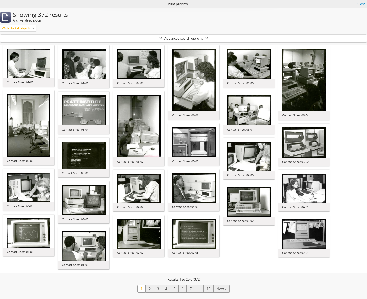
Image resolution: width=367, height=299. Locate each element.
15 (208, 288)
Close (361, 4)
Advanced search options (183, 38)
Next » (221, 288)
